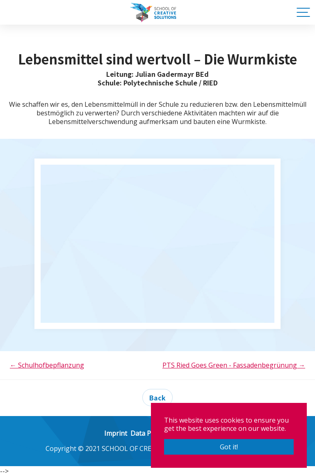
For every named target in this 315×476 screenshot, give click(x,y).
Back (157, 397)
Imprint (115, 433)
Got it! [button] (229, 446)
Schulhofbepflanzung (47, 365)
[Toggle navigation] (302, 12)
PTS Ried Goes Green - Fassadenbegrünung (233, 365)
